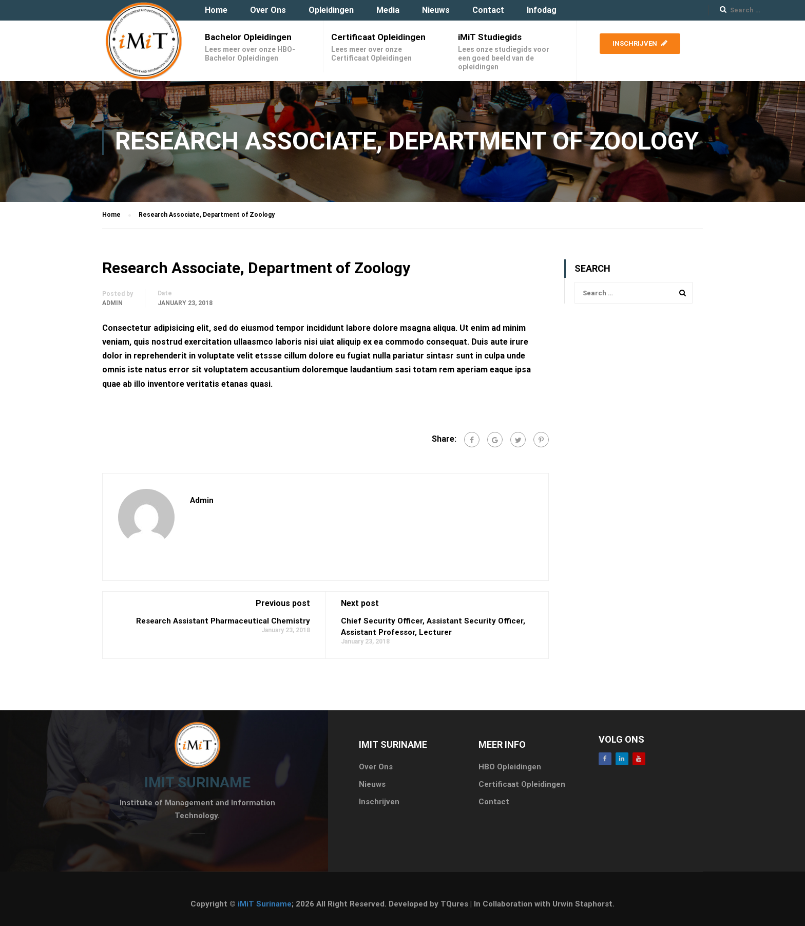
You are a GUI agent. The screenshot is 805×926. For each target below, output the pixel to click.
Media (387, 10)
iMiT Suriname (265, 904)
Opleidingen (331, 10)
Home (216, 10)
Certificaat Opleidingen (378, 37)
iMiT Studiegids (490, 37)
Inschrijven (639, 43)
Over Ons (268, 10)
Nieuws (436, 10)
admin (112, 303)
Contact (488, 10)
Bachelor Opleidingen (248, 37)
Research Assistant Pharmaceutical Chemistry (223, 621)
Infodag (542, 10)
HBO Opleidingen (509, 766)
